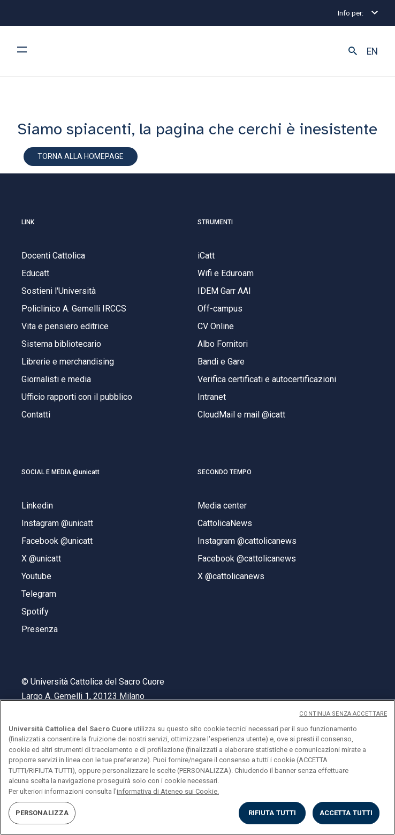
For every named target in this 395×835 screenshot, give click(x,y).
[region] (197, 767)
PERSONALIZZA (42, 813)
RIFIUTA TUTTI (272, 813)
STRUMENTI (215, 222)
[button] (353, 51)
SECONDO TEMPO (225, 472)
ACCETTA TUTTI (346, 813)
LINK (27, 222)
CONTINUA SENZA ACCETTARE (343, 713)
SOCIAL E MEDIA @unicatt (60, 472)
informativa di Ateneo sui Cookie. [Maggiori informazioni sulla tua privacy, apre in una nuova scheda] (168, 791)
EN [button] (372, 51)
